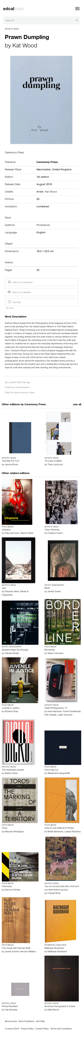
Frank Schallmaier (72, 712)
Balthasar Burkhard (54, 948)
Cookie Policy (42, 1029)
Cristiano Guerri (55, 533)
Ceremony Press (35, 404)
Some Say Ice (51, 770)
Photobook (43, 225)
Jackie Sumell (11, 952)
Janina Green (54, 592)
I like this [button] (14, 302)
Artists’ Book (12, 29)
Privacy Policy (27, 1029)
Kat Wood (24, 46)
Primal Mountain (10, 1006)
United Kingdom (62, 170)
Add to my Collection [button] (20, 282)
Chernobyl (7, 886)
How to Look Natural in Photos (59, 828)
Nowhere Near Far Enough (15, 650)
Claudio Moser (12, 653)
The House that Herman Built (16, 948)
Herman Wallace (28, 952)
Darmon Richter (12, 890)
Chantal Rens (54, 893)
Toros (4, 828)
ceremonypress (22, 388)
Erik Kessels (50, 715)
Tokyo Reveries (52, 530)
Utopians (6, 530)
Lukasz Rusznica (72, 832)
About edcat (11, 1021)
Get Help (40, 1021)
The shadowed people (13, 770)
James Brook (11, 465)
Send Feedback (26, 1021)
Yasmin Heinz (26, 533)
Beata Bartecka (55, 832)
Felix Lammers (12, 533)
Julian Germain (65, 715)
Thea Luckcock (55, 465)
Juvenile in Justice (10, 708)
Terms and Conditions (61, 1029)
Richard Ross (11, 712)
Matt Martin (53, 1010)
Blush (47, 588)
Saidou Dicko (11, 773)
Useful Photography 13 (56, 708)
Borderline (50, 650)
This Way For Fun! (10, 461)
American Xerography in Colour (60, 1006)
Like (4, 588)
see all (77, 404)
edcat (31, 393)
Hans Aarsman (55, 712)
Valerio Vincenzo (55, 653)
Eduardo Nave (12, 592)
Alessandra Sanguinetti (59, 773)
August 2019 (44, 184)
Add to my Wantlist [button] (19, 292)
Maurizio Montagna (14, 832)
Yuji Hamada (11, 1010)
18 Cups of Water (53, 461)
